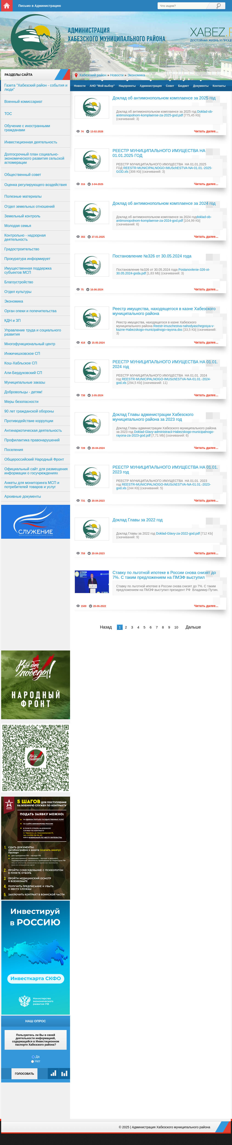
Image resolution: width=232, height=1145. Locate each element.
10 (176, 627)
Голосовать (24, 1073)
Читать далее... (206, 131)
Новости (79, 85)
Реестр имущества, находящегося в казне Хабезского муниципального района (164, 311)
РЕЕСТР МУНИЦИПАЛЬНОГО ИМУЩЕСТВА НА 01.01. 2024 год (165, 364)
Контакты (219, 85)
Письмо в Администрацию (39, 6)
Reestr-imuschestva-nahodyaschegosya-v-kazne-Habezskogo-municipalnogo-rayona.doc (165, 327)
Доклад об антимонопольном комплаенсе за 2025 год (164, 98)
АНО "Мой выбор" (102, 85)
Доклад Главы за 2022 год (138, 520)
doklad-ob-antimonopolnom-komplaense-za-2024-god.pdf (164, 218)
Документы (200, 85)
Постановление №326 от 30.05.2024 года (152, 256)
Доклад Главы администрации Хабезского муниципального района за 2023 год (153, 417)
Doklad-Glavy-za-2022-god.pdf (178, 533)
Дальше (193, 627)
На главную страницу (7, 5)
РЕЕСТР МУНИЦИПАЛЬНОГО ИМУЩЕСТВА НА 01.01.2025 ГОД (159, 153)
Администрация (151, 85)
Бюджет (183, 85)
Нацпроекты (127, 85)
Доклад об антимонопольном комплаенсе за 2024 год (164, 203)
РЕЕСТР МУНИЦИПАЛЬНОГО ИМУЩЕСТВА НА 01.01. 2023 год (165, 469)
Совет (170, 85)
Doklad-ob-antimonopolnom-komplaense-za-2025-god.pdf (164, 113)
